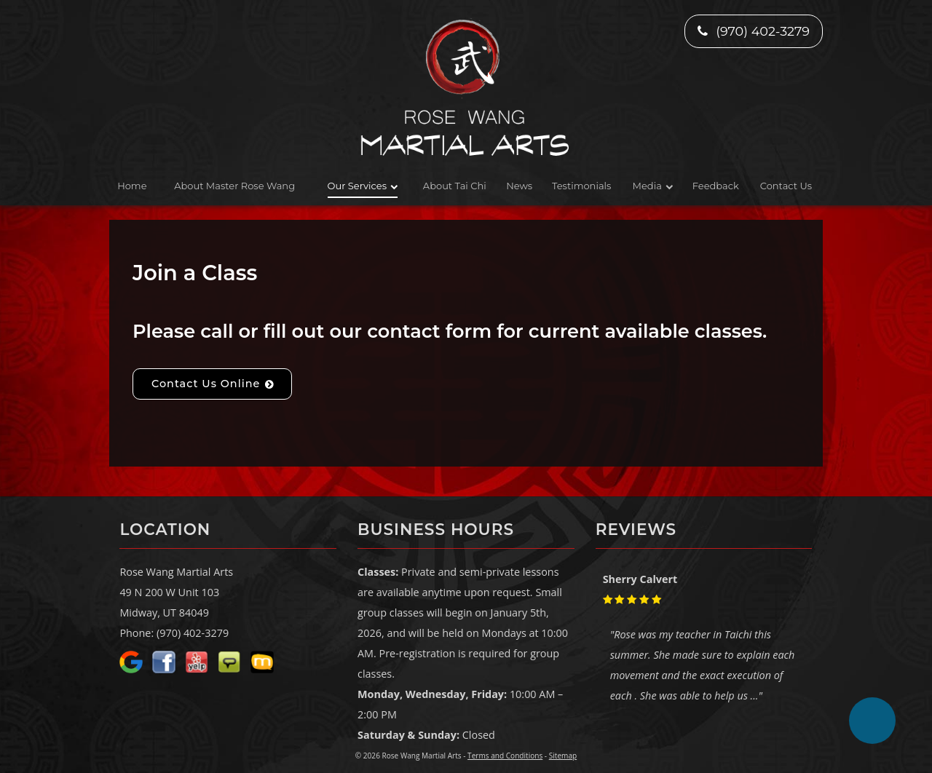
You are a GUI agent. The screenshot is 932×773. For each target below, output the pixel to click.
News (519, 185)
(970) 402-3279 (754, 31)
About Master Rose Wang (234, 185)
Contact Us (786, 185)
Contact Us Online (205, 383)
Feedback (715, 185)
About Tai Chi (454, 185)
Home (131, 185)
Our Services (357, 185)
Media (647, 185)
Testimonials (581, 185)
